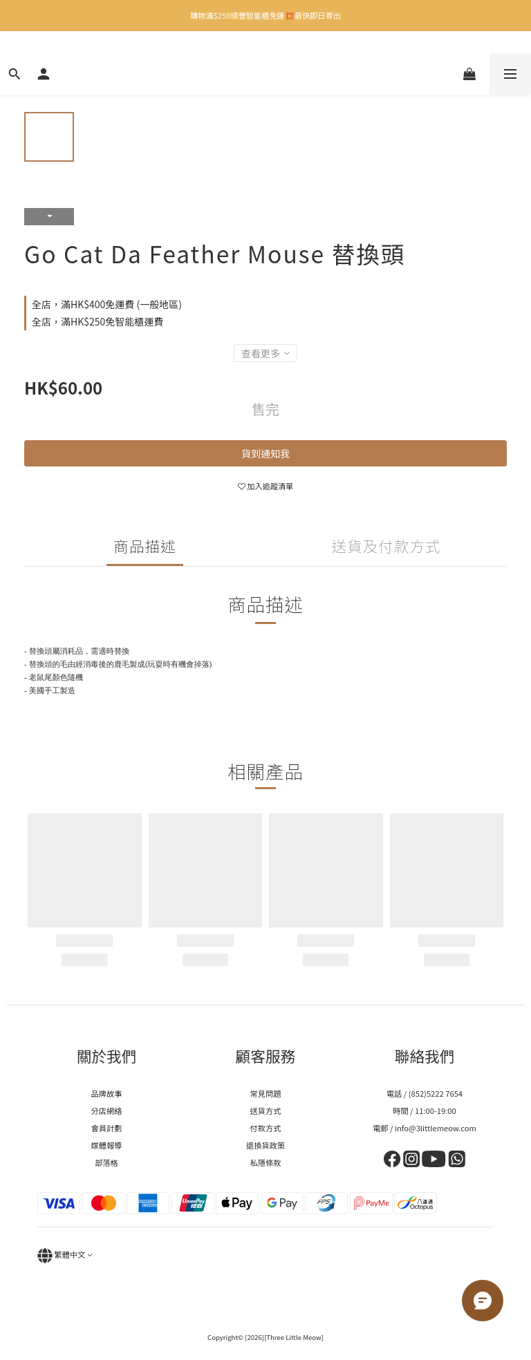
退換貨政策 (265, 1145)
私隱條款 (265, 1162)
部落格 (106, 1162)
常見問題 (265, 1093)
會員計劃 (106, 1127)
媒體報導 (106, 1145)
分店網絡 (106, 1110)
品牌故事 (106, 1093)
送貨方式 (265, 1110)
